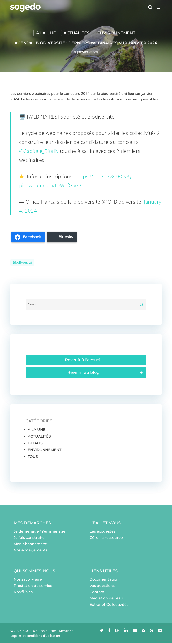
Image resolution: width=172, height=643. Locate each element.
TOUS (33, 456)
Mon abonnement (30, 544)
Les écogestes (102, 531)
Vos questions (102, 586)
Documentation (104, 579)
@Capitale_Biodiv (39, 151)
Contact (97, 592)
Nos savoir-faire (28, 579)
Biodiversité (22, 262)
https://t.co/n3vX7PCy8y (104, 176)
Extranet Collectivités (109, 604)
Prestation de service (33, 586)
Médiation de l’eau (106, 598)
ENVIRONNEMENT (116, 33)
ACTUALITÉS (76, 33)
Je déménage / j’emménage (39, 531)
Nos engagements (30, 550)
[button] (159, 7)
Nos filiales (23, 592)
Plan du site (47, 631)
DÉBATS (35, 443)
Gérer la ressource (106, 537)
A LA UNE (46, 33)
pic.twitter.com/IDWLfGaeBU (52, 185)
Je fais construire (29, 537)
